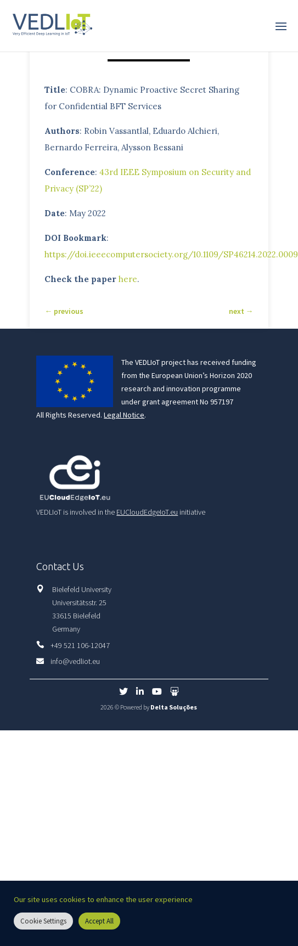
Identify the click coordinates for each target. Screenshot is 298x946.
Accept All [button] (99, 921)
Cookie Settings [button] (43, 921)
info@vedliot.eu (75, 661)
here (128, 279)
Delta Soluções (173, 707)
